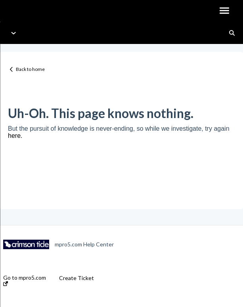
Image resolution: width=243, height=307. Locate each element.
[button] (224, 11)
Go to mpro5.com (24, 280)
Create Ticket (76, 278)
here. (15, 135)
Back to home (30, 69)
